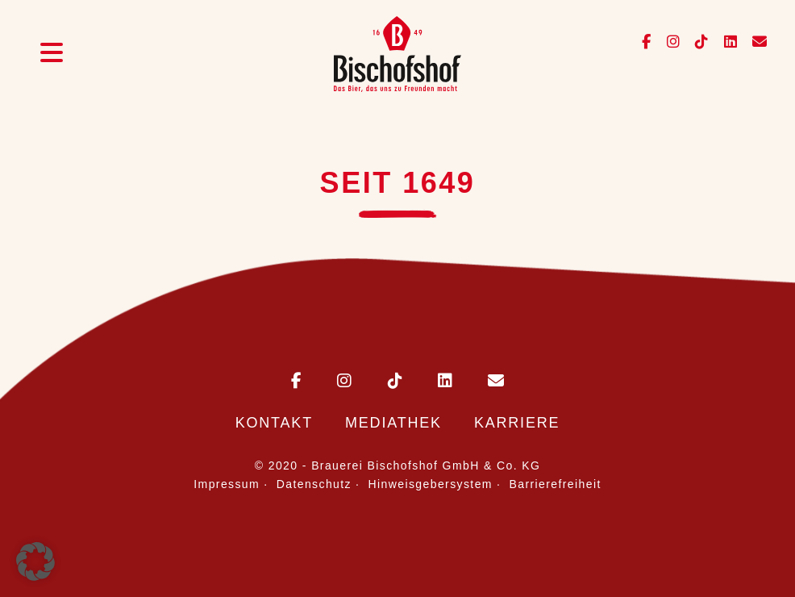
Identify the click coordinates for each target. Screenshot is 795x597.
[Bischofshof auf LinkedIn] (726, 42)
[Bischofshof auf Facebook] (648, 42)
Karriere (517, 423)
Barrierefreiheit (555, 484)
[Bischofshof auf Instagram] (669, 42)
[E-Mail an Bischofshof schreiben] (480, 382)
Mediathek (393, 423)
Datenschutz (314, 484)
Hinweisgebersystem (430, 484)
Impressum (227, 484)
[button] (35, 561)
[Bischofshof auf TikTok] (697, 42)
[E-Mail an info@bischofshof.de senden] (753, 42)
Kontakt (274, 423)
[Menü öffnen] (51, 54)
